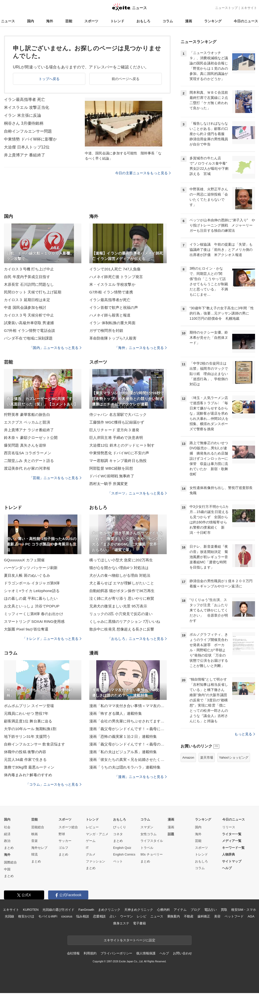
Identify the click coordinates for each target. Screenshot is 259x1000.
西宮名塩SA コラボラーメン (27, 453)
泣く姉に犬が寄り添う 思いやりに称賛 (121, 598)
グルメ (91, 854)
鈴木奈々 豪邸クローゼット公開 (31, 437)
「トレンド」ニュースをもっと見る (51, 639)
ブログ (195, 910)
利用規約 (90, 953)
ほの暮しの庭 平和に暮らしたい (31, 598)
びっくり (119, 827)
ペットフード (234, 916)
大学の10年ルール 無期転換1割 (30, 729)
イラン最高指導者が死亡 (109, 300)
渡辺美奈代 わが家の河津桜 (27, 468)
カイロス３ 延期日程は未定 (27, 300)
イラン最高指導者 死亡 (24, 99)
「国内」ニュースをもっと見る (55, 348)
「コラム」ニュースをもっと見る (53, 784)
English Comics (124, 854)
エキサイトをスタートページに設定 (129, 940)
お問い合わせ (182, 953)
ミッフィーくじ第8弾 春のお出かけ (34, 614)
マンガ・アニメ (97, 834)
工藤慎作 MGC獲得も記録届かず (116, 422)
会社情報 (73, 953)
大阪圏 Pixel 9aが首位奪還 (26, 629)
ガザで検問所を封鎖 (106, 330)
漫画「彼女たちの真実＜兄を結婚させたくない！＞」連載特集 (128, 759)
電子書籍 (139, 923)
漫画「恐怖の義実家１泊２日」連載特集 (123, 736)
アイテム (180, 910)
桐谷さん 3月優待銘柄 (23, 123)
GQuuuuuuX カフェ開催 (24, 560)
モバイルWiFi (47, 916)
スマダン (146, 827)
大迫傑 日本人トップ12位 (27, 147)
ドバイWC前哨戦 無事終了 (111, 476)
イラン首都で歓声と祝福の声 (113, 307)
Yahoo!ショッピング (233, 757)
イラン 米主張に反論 (22, 115)
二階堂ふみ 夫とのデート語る (29, 460)
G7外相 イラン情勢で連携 (111, 292)
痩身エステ (121, 923)
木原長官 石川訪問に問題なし (29, 284)
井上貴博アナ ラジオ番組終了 (29, 430)
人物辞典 (228, 854)
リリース (228, 827)
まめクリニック (109, 910)
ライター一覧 (231, 834)
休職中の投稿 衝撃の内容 (25, 752)
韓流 (34, 854)
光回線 (9, 916)
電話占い (210, 910)
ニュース (8, 21)
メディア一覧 (231, 841)
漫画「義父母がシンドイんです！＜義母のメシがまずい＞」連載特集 (128, 744)
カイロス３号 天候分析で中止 (29, 315)
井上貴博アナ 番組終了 (24, 155)
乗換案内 (173, 916)
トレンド (117, 21)
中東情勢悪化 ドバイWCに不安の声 (119, 453)
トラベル (146, 848)
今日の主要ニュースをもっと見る (143, 173)
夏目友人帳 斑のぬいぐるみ (27, 575)
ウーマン (126, 916)
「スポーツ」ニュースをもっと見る (137, 493)
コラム (167, 21)
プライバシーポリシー (116, 953)
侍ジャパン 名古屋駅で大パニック (118, 414)
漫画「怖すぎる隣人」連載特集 (115, 713)
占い (113, 916)
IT (87, 848)
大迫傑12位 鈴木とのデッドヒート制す (122, 445)
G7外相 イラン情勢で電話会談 (29, 330)
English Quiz (122, 848)
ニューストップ (226, 8)
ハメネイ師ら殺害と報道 (109, 315)
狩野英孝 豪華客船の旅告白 (27, 414)
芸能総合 (37, 827)
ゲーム (91, 841)
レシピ (141, 916)
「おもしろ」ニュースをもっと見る (137, 639)
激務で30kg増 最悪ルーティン (29, 767)
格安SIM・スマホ (243, 910)
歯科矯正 (203, 916)
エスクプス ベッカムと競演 (27, 422)
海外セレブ (39, 848)
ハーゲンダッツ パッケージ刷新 (31, 568)
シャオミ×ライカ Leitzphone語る (32, 591)
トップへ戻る (49, 79)
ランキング (213, 21)
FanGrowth (86, 910)
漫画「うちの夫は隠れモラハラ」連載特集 (125, 767)
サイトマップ (231, 861)
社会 (7, 827)
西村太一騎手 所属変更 (108, 484)
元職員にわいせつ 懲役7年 (26, 713)
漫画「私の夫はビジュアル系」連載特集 (123, 752)
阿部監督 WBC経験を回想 (111, 468)
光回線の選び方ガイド (58, 910)
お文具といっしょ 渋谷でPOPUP (32, 606)
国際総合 (10, 862)
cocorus (66, 916)
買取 (224, 910)
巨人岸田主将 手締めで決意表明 (116, 437)
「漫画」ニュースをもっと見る (141, 777)
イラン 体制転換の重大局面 (112, 323)
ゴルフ (63, 848)
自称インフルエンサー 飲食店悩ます (34, 744)
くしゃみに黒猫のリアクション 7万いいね (124, 621)
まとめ (9, 848)
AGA (251, 916)
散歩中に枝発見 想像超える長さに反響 (121, 629)
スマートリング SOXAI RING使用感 (34, 621)
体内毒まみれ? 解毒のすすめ (28, 775)
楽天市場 (206, 757)
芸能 (68, 21)
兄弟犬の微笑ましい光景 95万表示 (118, 606)
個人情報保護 (145, 953)
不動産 (189, 916)
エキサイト (249, 8)
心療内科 (163, 910)
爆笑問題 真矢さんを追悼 (25, 445)
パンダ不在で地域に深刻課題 (28, 338)
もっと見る (244, 734)
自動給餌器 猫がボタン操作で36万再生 (122, 591)
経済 (7, 834)
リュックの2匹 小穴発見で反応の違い (121, 614)
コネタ (118, 834)
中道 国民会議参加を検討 (25, 307)
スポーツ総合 (68, 827)
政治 (7, 841)
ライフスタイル (151, 841)
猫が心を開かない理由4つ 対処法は (119, 568)
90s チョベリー (151, 854)
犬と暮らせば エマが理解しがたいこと (121, 583)
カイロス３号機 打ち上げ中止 (29, 269)
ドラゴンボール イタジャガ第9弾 (32, 583)
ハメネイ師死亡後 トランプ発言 (116, 277)
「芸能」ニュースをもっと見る (55, 478)
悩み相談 (82, 916)
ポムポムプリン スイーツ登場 (29, 706)
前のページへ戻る (126, 79)
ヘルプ (227, 868)
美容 (217, 916)
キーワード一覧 (233, 848)
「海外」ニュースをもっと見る (141, 348)
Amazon (188, 757)
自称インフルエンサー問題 (28, 131)
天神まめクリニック (138, 910)
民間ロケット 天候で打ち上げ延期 (32, 292)
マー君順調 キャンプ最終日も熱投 (118, 460)
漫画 (188, 21)
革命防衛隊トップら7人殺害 (112, 338)
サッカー (65, 841)
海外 (49, 21)
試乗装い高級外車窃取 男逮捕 (29, 323)
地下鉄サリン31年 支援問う (27, 736)
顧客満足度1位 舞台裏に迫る (28, 721)
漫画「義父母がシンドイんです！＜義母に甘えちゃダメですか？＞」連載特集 (128, 729)
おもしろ (143, 21)
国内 (30, 21)
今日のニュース (246, 21)
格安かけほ (26, 916)
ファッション (95, 861)
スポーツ (91, 21)
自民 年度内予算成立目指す (27, 277)
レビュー (92, 827)
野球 (62, 834)
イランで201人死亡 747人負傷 (114, 269)
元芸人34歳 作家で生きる (25, 759)
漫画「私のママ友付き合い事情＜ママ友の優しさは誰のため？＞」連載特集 (128, 706)
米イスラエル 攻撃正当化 (26, 107)
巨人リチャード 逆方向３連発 (114, 430)
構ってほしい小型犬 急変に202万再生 (121, 560)
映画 (34, 834)
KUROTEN (31, 910)
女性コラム (148, 834)
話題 (171, 834)
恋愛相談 (99, 916)
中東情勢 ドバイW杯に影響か (30, 139)
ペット (118, 861)
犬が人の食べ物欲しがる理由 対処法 (119, 575)
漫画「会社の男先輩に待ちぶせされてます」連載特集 (128, 721)
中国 (7, 869)
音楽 (34, 841)
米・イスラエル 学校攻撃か (112, 284)
